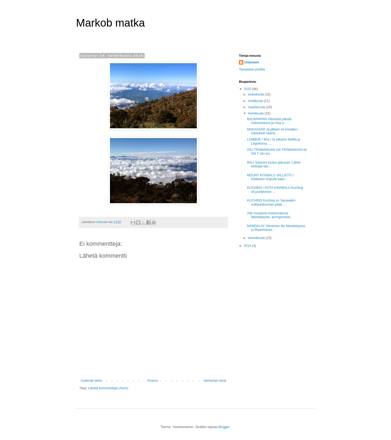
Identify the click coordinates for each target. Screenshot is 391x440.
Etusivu (152, 380)
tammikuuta (257, 238)
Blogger (224, 427)
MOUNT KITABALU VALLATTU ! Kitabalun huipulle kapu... (270, 177)
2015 (248, 89)
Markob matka (110, 23)
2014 (248, 246)
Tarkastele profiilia (252, 69)
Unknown (251, 62)
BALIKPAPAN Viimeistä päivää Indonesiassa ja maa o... (269, 121)
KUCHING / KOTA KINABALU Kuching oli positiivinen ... (275, 189)
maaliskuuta (257, 107)
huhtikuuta (256, 101)
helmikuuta (256, 113)
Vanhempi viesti (214, 380)
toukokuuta (256, 94)
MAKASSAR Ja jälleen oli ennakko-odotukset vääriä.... (272, 131)
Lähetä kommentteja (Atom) (108, 388)
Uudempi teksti (91, 380)
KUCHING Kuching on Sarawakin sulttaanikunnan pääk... (271, 202)
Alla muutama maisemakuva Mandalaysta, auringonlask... (270, 215)
